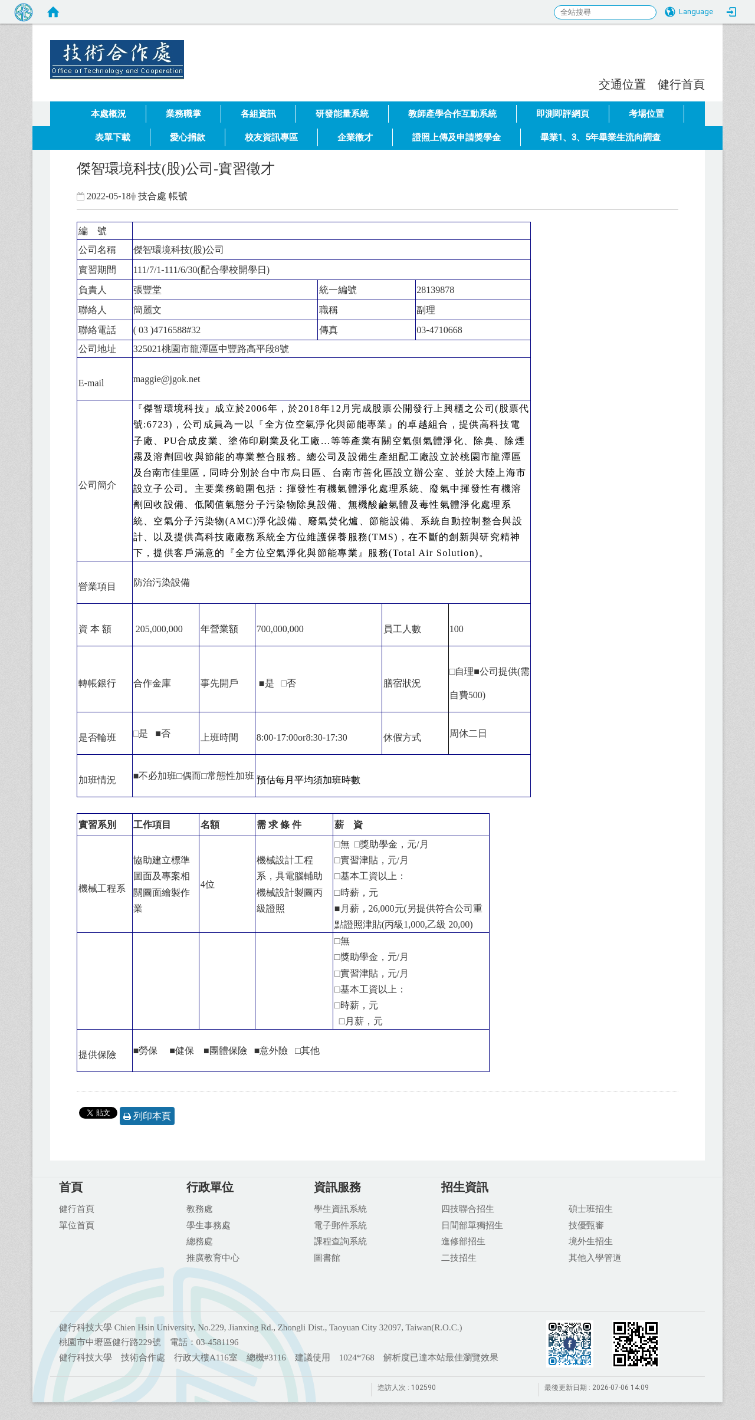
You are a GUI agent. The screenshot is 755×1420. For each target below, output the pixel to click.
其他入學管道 (595, 1257)
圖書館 (327, 1257)
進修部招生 (463, 1241)
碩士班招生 (591, 1208)
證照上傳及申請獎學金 (456, 137)
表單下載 (112, 137)
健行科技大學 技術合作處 (200, 50)
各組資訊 (258, 114)
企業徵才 (355, 137)
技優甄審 (586, 1225)
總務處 (199, 1241)
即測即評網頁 (562, 114)
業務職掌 (183, 114)
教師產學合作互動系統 (452, 114)
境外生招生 (591, 1241)
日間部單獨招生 (472, 1225)
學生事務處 (208, 1225)
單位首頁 (76, 1225)
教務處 (199, 1208)
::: (592, 82)
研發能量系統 (342, 114)
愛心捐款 (187, 137)
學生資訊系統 (340, 1208)
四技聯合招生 (467, 1208)
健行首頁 (681, 84)
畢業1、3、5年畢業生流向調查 (600, 137)
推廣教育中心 (212, 1257)
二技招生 (459, 1257)
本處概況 (108, 114)
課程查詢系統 (340, 1241)
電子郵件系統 (340, 1225)
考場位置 (646, 114)
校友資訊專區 (271, 137)
